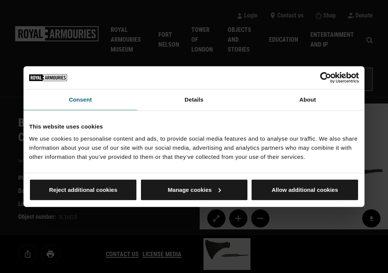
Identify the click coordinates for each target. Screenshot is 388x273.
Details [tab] (194, 99)
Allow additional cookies (305, 189)
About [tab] (307, 99)
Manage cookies (194, 189)
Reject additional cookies (83, 189)
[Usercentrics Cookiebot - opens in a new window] (326, 77)
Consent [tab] (80, 99)
